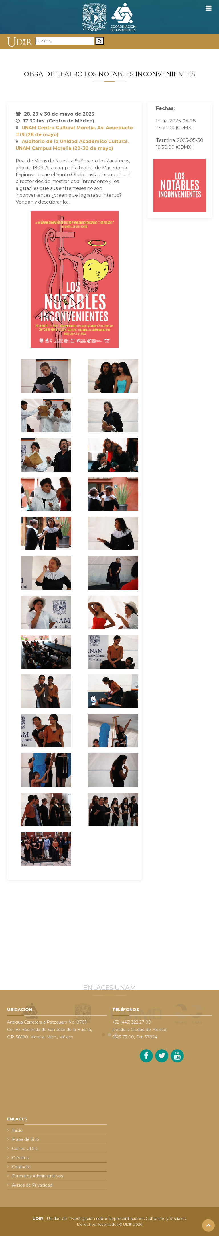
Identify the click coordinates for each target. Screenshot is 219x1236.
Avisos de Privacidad (32, 1185)
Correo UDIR (25, 1148)
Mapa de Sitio (25, 1139)
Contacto (21, 1166)
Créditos (20, 1157)
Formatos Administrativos (37, 1176)
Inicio (17, 1130)
